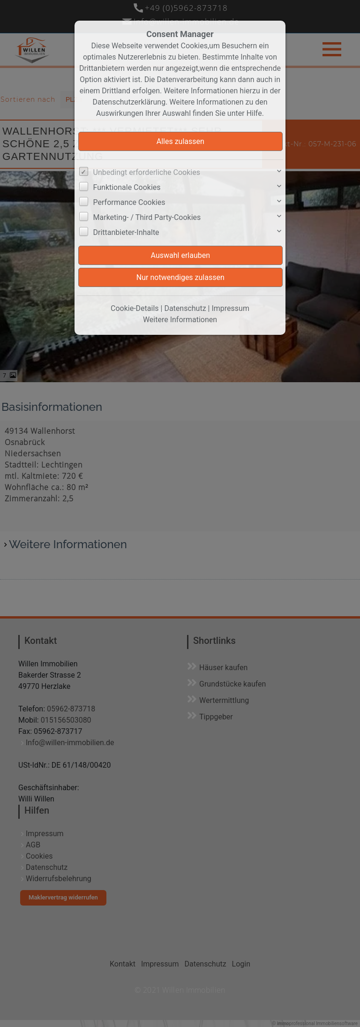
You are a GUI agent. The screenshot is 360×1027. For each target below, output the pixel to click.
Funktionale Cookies (127, 187)
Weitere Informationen (180, 319)
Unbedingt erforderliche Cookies (146, 172)
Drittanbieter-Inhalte (126, 232)
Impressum (230, 308)
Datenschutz (185, 308)
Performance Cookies (129, 202)
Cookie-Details (135, 308)
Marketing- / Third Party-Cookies (147, 217)
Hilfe (254, 113)
